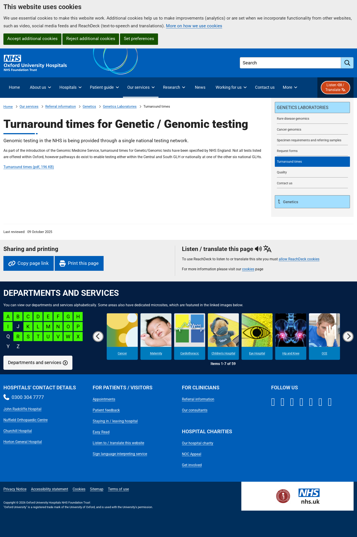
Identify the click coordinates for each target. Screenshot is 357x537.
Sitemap (96, 489)
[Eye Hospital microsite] (257, 336)
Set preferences (139, 38)
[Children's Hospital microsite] (223, 336)
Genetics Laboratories (120, 106)
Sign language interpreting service (120, 454)
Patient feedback (106, 410)
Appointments (104, 399)
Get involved (192, 465)
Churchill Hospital (17, 431)
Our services (29, 106)
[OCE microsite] (324, 336)
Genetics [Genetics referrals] (89, 106)
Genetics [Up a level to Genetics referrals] (290, 202)
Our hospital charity (197, 443)
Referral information (60, 106)
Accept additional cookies (32, 38)
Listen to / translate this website (118, 443)
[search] (347, 62)
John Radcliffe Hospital (22, 409)
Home (8, 107)
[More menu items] (290, 88)
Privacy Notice (14, 489)
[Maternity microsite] (156, 336)
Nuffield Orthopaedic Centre (25, 420)
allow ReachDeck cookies (299, 259)
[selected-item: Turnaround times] (312, 162)
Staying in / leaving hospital (115, 421)
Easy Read (101, 432)
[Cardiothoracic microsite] (189, 336)
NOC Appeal (191, 454)
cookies (248, 269)
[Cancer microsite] (122, 336)
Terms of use (118, 489)
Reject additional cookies (90, 38)
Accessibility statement (49, 489)
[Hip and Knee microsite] (290, 336)
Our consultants (194, 410)
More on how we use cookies (194, 25)
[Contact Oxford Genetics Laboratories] (312, 183)
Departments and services (34, 362)
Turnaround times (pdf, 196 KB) (28, 167)
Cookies (79, 489)
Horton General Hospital (22, 442)
